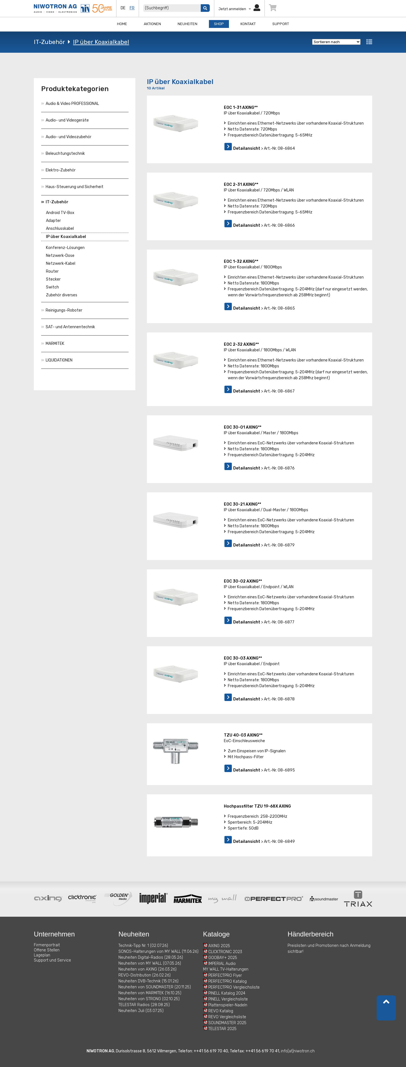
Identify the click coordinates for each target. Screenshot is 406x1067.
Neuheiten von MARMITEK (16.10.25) (149, 993)
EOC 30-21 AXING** (242, 504)
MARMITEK (52, 343)
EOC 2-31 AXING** (241, 184)
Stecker (53, 279)
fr (132, 8)
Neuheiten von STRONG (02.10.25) (149, 999)
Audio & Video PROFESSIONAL (70, 103)
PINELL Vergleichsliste (228, 999)
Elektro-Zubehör (58, 170)
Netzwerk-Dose (60, 255)
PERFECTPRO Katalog (227, 981)
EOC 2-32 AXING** (241, 344)
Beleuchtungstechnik (63, 153)
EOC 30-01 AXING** (242, 427)
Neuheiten (187, 24)
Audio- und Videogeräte (65, 120)
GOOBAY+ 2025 (222, 957)
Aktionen (152, 24)
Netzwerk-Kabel (60, 263)
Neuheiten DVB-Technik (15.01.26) (148, 981)
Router (52, 271)
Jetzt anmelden (239, 9)
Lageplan (42, 955)
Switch (52, 287)
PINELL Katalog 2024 (226, 993)
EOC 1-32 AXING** (241, 261)
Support (280, 24)
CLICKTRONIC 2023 (225, 951)
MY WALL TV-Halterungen (225, 969)
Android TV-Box (60, 212)
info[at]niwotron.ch (298, 1051)
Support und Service (52, 960)
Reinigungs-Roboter (61, 310)
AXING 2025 (219, 945)
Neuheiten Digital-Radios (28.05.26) (150, 957)
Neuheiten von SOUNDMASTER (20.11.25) (154, 987)
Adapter (53, 220)
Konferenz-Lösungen (65, 247)
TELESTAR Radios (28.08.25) (144, 1004)
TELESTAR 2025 (222, 1028)
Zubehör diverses (61, 295)
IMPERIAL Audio (222, 963)
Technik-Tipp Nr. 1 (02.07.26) (143, 945)
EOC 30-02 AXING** (243, 581)
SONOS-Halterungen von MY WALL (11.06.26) (158, 951)
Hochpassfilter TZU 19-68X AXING (257, 806)
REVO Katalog (220, 1011)
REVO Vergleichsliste (227, 1017)
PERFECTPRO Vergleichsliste (234, 987)
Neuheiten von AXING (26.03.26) (147, 969)
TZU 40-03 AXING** (243, 735)
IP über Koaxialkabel (101, 41)
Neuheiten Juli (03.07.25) (141, 1010)
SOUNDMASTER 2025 (227, 1022)
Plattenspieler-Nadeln (227, 1005)
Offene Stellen (46, 950)
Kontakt (248, 24)
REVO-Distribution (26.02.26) (144, 975)
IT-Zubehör (49, 41)
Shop (219, 24)
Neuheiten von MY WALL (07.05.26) (149, 963)
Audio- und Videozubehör (66, 137)
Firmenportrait (47, 945)
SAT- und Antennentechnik (68, 327)
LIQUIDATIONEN (56, 360)
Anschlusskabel (60, 228)
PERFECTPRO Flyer (225, 975)
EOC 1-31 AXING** (241, 107)
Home (122, 24)
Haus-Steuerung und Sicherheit (72, 186)
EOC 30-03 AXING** (243, 658)
